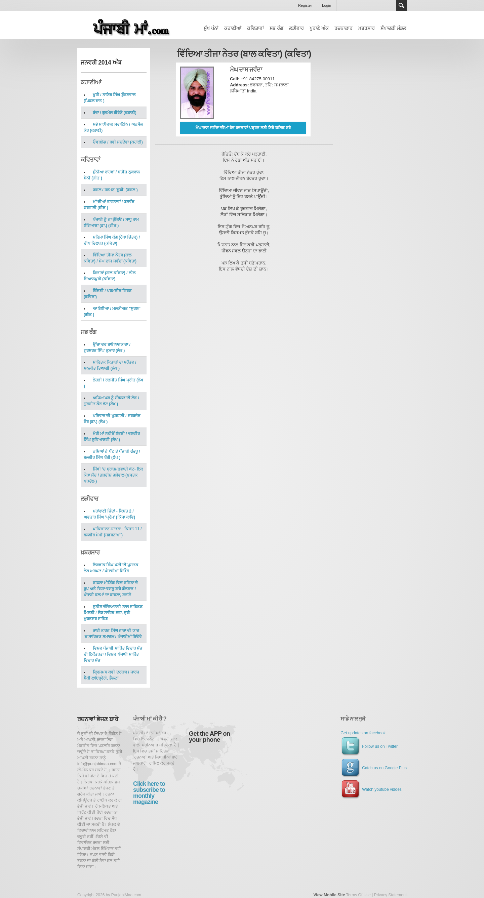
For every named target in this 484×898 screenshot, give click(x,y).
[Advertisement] (391, 108)
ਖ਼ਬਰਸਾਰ (366, 28)
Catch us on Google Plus (373, 768)
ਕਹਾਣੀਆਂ (232, 28)
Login (326, 5)
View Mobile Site (329, 895)
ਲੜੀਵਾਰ (296, 28)
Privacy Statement (390, 895)
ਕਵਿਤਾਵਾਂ (255, 28)
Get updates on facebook (363, 733)
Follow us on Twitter (369, 746)
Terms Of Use (358, 895)
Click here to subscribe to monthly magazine (149, 792)
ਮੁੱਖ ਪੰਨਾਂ (211, 28)
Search (401, 5)
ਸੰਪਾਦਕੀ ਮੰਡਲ (393, 28)
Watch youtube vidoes (371, 789)
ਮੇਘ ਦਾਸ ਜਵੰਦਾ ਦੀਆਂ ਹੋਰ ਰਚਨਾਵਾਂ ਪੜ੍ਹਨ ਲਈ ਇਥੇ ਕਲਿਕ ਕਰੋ (243, 127)
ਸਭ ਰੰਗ (276, 28)
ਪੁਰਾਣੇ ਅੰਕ (319, 28)
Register (305, 5)
